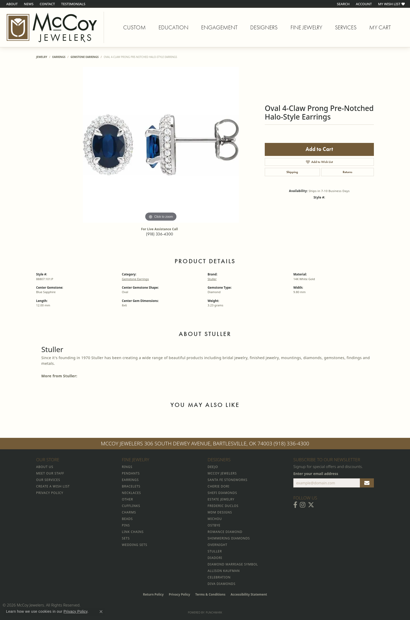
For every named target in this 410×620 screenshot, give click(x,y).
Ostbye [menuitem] (214, 525)
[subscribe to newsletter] (367, 483)
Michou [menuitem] (215, 519)
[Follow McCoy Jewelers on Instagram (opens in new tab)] (302, 505)
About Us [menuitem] (44, 467)
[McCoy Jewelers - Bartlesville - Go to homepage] (52, 27)
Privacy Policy (179, 594)
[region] (161, 145)
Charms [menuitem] (129, 512)
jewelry (41, 57)
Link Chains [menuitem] (133, 532)
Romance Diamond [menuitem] (225, 532)
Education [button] (173, 27)
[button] (342, 4)
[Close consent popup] (101, 611)
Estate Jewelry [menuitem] (221, 499)
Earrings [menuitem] (130, 480)
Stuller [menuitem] (215, 551)
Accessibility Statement (248, 594)
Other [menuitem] (127, 499)
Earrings (58, 57)
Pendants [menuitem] (131, 473)
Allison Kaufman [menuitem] (224, 571)
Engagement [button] (219, 27)
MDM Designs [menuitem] (220, 512)
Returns (347, 172)
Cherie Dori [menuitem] (218, 486)
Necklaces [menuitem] (131, 493)
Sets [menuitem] (126, 538)
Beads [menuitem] (127, 519)
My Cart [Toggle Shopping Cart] (380, 27)
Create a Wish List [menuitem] (53, 486)
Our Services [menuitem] (48, 480)
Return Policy (153, 594)
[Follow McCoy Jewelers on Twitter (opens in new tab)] (311, 505)
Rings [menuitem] (127, 467)
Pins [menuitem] (126, 525)
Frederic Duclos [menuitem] (223, 506)
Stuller (212, 279)
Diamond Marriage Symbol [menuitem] (233, 564)
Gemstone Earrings (84, 57)
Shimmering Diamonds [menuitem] (229, 538)
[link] (11, 4)
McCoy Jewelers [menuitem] (222, 473)
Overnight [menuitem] (217, 545)
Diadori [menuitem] (215, 558)
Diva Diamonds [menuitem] (221, 584)
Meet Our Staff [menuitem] (50, 473)
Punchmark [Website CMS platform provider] (214, 612)
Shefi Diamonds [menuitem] (222, 493)
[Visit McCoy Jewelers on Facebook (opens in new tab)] (295, 505)
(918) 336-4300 (159, 234)
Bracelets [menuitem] (131, 486)
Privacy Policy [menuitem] (49, 493)
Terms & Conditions (210, 594)
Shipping (292, 172)
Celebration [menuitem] (219, 577)
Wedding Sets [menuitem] (134, 545)
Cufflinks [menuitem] (131, 506)
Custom (134, 27)
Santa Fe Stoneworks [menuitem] (227, 480)
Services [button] (345, 27)
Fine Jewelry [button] (306, 27)
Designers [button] (263, 27)
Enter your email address (315, 473)
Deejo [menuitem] (213, 467)
